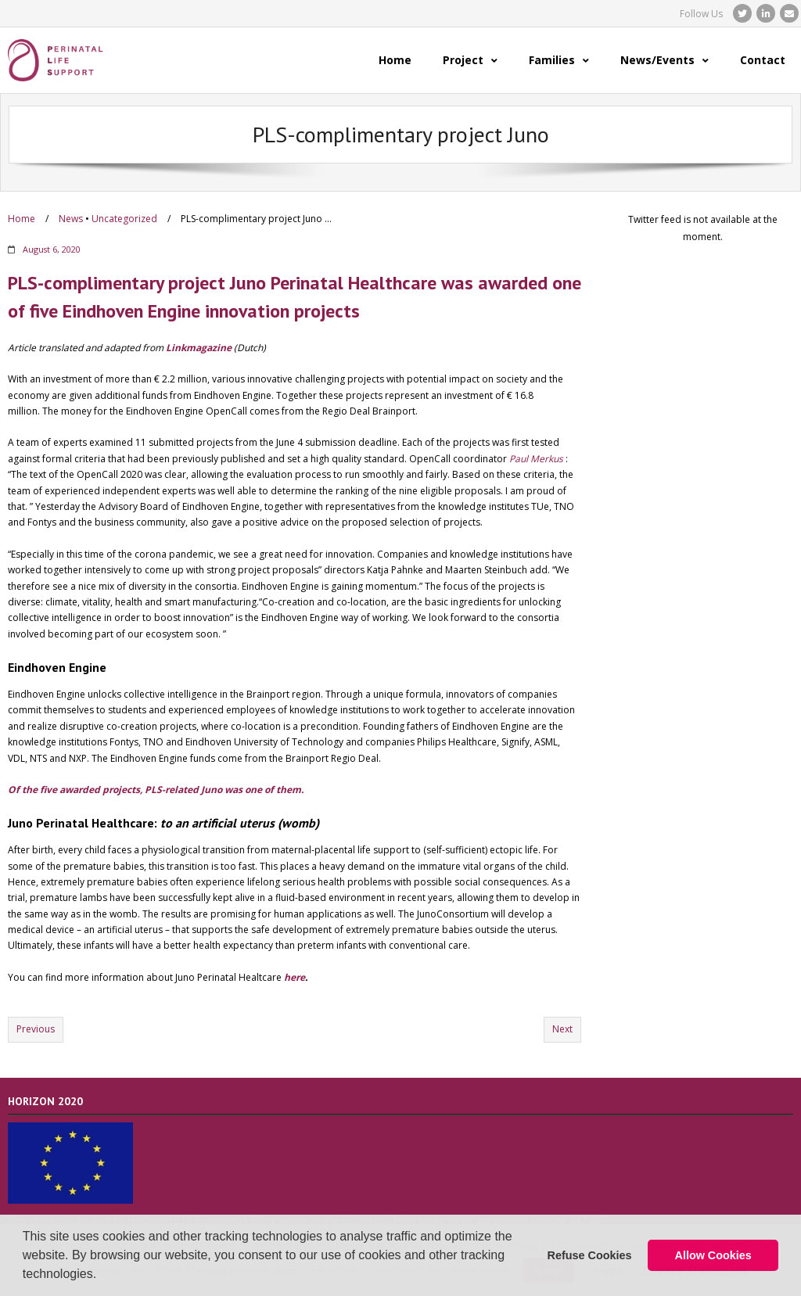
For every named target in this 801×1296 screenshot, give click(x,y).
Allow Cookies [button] (713, 1255)
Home (21, 218)
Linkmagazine (199, 347)
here (294, 977)
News (71, 218)
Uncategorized (124, 218)
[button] (102, 1275)
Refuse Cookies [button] (590, 1255)
